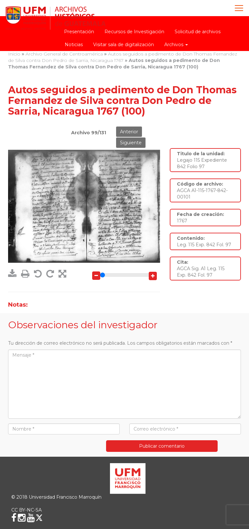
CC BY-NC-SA (26, 510)
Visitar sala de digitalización (123, 44)
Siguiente (131, 143)
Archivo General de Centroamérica (64, 54)
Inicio (14, 54)
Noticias (74, 44)
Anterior (129, 132)
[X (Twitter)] (39, 517)
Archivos (176, 44)
